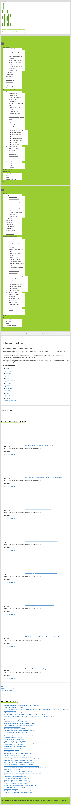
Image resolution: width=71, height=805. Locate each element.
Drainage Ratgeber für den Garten (13, 744)
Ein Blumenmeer (12, 150)
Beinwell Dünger (12, 68)
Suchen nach (9, 161)
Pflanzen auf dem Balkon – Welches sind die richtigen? (19, 764)
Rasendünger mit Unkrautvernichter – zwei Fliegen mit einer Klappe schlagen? (25, 767)
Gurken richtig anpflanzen (11, 789)
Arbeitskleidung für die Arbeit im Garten (15, 728)
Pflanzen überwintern (14, 158)
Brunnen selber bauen (14, 124)
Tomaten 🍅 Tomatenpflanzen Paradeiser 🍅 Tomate (18, 782)
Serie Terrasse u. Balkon (11, 146)
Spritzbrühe (8, 368)
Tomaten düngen (13, 93)
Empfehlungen (15, 142)
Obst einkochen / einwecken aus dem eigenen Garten (19, 730)
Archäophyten (9, 395)
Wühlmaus (8, 387)
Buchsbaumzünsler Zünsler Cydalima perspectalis (17, 791)
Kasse (7, 177)
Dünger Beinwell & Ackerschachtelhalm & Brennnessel (14, 52)
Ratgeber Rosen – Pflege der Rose (13, 748)
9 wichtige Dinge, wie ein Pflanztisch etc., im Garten (18, 760)
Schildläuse (8, 383)
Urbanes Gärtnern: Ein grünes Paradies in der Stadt (18, 713)
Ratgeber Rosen (12, 101)
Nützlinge (7, 378)
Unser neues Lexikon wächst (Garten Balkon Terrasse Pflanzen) (21, 759)
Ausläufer (7, 398)
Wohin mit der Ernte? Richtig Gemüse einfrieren (17, 732)
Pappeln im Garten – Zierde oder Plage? (15, 741)
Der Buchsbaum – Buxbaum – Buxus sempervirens (18, 792)
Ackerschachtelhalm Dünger (15, 66)
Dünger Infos (12, 128)
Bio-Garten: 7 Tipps (13, 111)
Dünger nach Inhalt (10, 49)
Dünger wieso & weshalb (17, 130)
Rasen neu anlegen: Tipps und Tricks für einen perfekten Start (21, 723)
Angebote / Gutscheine (17, 140)
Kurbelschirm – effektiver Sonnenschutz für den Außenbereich (21, 785)
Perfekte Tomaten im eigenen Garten (14, 769)
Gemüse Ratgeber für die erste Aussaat (15, 746)
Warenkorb (8, 175)
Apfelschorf (8, 393)
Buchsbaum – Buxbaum (14, 113)
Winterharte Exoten (13, 156)
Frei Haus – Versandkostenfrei (12, 727)
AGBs (35, 800)
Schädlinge (11, 165)
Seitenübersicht (15, 144)
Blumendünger (9, 76)
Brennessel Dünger (13, 70)
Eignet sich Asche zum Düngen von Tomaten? (16, 752)
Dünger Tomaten (10, 87)
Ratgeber (8, 91)
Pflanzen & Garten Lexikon (8, 687)
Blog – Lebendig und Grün (10, 90)
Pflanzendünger (9, 82)
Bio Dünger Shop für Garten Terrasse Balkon (13, 29)
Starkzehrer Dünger (10, 84)
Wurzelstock (8, 388)
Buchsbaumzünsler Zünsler (15, 115)
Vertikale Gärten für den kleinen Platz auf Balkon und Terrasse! (21, 705)
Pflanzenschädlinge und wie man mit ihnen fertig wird (19, 736)
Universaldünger (10, 86)
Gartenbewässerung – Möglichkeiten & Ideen (16, 720)
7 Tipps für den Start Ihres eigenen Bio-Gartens (17, 778)
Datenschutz (41, 800)
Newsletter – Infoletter (11, 179)
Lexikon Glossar (7, 169)
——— (13, 136)
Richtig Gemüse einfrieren (15, 97)
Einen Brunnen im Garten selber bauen (15, 776)
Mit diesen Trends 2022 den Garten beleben (16, 721)
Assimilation (8, 397)
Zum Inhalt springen (6, 1)
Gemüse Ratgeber (13, 95)
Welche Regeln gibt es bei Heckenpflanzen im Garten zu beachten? (22, 771)
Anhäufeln (8, 390)
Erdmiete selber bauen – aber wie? (13, 737)
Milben (7, 376)
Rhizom (7, 382)
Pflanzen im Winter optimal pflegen (14, 739)
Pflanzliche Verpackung (17, 138)
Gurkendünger (9, 78)
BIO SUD (4, 800)
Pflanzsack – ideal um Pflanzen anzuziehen (16, 783)
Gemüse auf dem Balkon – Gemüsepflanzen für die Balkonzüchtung (22, 773)
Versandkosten (11, 454)
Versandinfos (49, 800)
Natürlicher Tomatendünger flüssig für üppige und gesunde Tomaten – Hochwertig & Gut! (29, 716)
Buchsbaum (11, 167)
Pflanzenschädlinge (10, 380)
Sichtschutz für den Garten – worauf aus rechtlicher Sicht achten (21, 766)
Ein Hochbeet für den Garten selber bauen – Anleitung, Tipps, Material (23, 743)
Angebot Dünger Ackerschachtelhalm (14, 787)
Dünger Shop (6, 47)
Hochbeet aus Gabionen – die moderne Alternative (18, 753)
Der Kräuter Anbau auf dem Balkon (13, 707)
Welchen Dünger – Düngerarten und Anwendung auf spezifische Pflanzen (24, 714)
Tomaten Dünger (10, 80)
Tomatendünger (9, 72)
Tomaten (11, 163)
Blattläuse (8, 370)
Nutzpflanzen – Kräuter (14, 152)
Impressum (30, 800)
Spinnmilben (8, 385)
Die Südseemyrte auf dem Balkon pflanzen (16, 780)
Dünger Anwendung (16, 134)
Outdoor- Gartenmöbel (14, 160)
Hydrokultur (8, 371)
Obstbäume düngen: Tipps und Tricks (14, 755)
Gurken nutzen (12, 99)
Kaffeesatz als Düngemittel (11, 750)
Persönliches (6, 171)
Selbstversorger (12, 154)
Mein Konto (8, 173)
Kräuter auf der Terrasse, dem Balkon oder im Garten (18, 775)
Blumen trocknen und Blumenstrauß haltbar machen (18, 734)
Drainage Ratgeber (13, 126)
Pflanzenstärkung (10, 74)
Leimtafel (7, 375)
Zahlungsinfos (57, 800)
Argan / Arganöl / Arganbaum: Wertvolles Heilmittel (18, 757)
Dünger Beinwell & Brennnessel (16, 60)
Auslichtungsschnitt (10, 400)
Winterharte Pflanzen (14, 148)
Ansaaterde (8, 392)
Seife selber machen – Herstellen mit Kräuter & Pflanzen (19, 718)
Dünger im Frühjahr (16, 132)
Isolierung (8, 373)
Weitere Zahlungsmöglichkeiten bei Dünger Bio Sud (18, 725)
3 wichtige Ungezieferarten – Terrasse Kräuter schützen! (19, 762)
